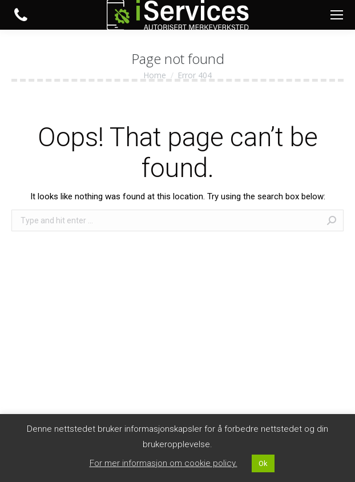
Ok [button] (263, 463)
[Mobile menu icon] (337, 15)
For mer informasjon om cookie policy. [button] (163, 463)
